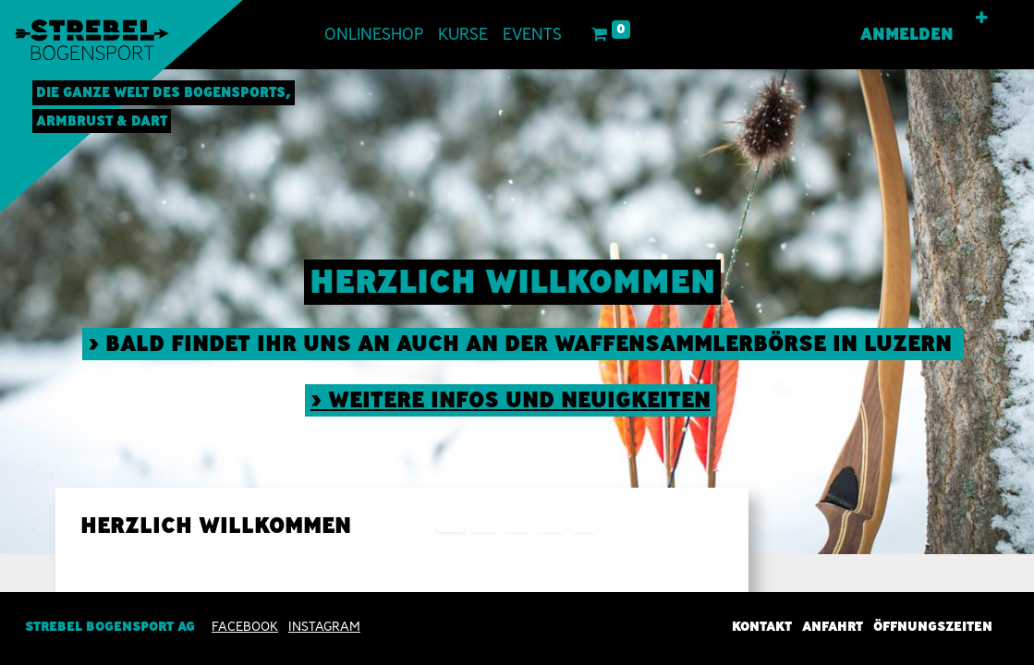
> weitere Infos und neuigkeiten (510, 399)
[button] (981, 18)
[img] (992, 311)
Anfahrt (832, 626)
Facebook (245, 626)
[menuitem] (373, 34)
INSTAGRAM (324, 626)
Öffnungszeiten (932, 626)
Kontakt (762, 626)
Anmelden (907, 34)
